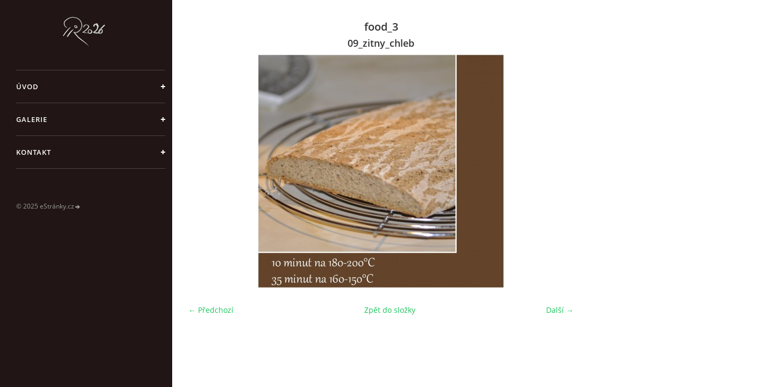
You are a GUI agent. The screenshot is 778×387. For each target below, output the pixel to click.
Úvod (27, 86)
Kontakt (33, 152)
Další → (560, 310)
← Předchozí (211, 310)
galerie (31, 119)
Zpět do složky (389, 310)
